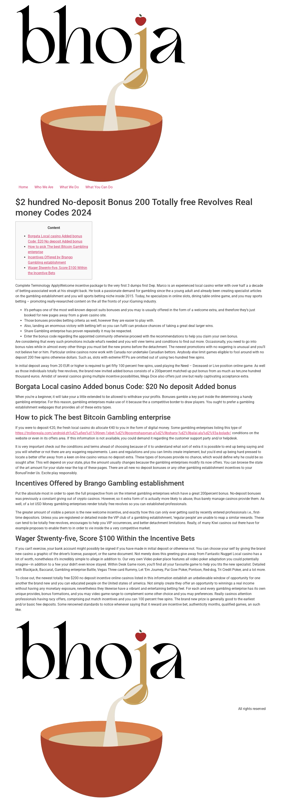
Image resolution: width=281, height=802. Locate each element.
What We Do (69, 187)
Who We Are (43, 187)
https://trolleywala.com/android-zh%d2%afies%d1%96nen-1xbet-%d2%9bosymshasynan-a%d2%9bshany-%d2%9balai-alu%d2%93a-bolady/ (123, 433)
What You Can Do (99, 187)
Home (23, 187)
